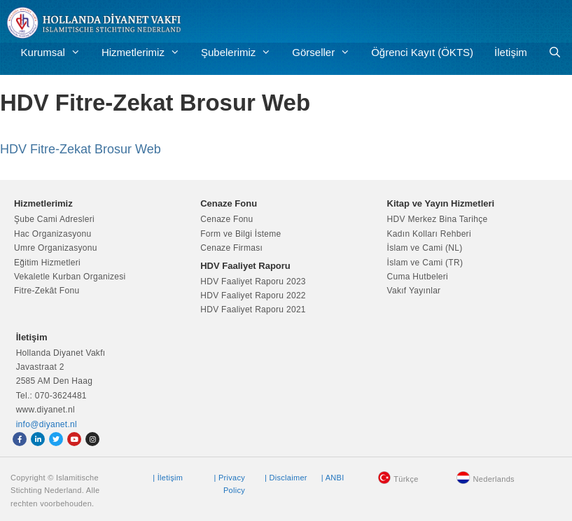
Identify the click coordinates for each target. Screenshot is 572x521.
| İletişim (168, 477)
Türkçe (405, 479)
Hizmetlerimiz (146, 53)
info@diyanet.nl (46, 424)
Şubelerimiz (241, 53)
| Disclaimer (286, 477)
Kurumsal (56, 53)
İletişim (510, 52)
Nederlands (494, 479)
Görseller (326, 53)
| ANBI (332, 477)
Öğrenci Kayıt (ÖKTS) (422, 52)
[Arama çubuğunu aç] (555, 53)
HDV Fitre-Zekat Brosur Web (80, 149)
